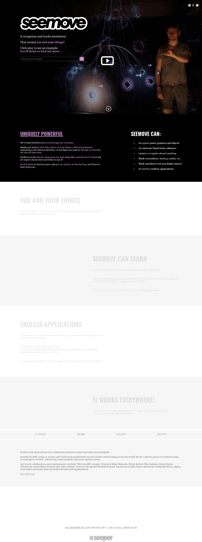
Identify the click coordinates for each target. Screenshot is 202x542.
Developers (121, 434)
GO (82, 59)
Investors (161, 434)
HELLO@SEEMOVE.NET (75, 527)
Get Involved (40, 434)
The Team (81, 434)
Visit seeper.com (27, 474)
